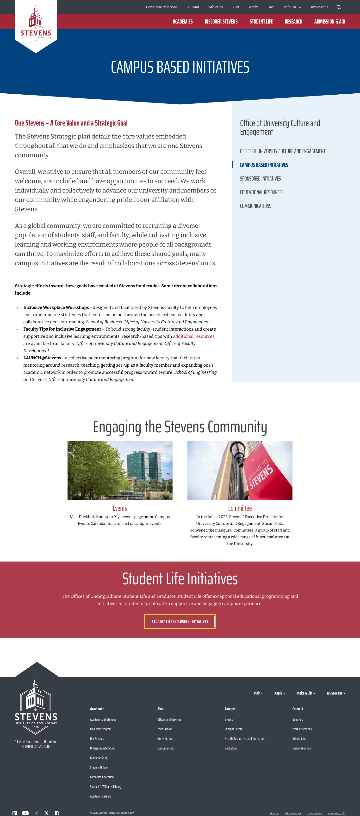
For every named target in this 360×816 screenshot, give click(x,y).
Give (270, 7)
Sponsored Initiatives (260, 178)
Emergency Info (336, 813)
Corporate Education (102, 777)
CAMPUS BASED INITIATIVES (264, 164)
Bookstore (231, 748)
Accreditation (165, 739)
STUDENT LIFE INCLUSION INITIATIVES (180, 621)
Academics (183, 21)
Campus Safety (233, 729)
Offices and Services (169, 719)
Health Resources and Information (245, 739)
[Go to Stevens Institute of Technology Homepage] (36, 706)
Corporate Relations (162, 7)
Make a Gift (304, 693)
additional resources (194, 336)
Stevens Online (99, 767)
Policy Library (165, 729)
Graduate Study (99, 758)
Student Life (261, 21)
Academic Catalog (100, 796)
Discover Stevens (221, 21)
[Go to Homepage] (36, 27)
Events (229, 719)
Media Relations (301, 748)
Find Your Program (101, 729)
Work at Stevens (302, 729)
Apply (253, 7)
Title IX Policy (314, 813)
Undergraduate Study (102, 748)
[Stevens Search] (339, 7)
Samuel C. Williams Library (105, 787)
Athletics (216, 7)
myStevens (319, 7)
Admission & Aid (329, 21)
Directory (297, 719)
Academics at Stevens (103, 719)
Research (293, 21)
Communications (255, 206)
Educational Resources (262, 192)
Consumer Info (165, 748)
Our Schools (97, 739)
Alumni (193, 7)
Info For (290, 7)
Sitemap (274, 813)
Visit (235, 7)
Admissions (299, 739)
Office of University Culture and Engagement (280, 129)
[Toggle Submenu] (300, 7)
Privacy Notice (293, 813)
